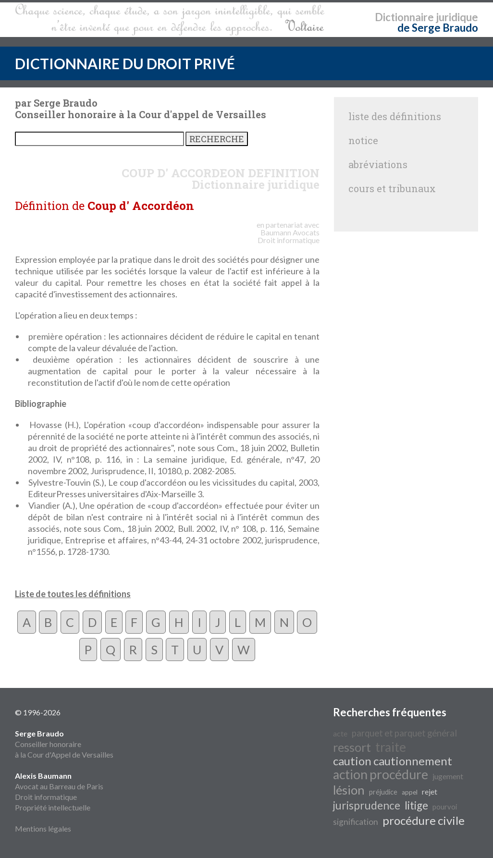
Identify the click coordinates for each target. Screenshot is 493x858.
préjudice (383, 792)
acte (340, 733)
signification (355, 822)
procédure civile (423, 820)
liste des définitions (394, 116)
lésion (349, 790)
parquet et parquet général (404, 733)
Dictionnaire (404, 17)
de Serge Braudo (437, 27)
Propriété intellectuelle (52, 807)
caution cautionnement (392, 761)
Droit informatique (46, 796)
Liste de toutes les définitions (73, 593)
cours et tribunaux (392, 188)
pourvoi (444, 807)
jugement (447, 776)
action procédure (380, 774)
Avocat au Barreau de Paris (59, 786)
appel (410, 792)
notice (363, 140)
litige (416, 805)
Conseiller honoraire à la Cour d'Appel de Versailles (64, 744)
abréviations (377, 164)
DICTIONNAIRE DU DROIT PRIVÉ (125, 63)
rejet (429, 791)
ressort (352, 747)
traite (390, 747)
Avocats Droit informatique (289, 236)
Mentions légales (43, 828)
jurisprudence (366, 805)
